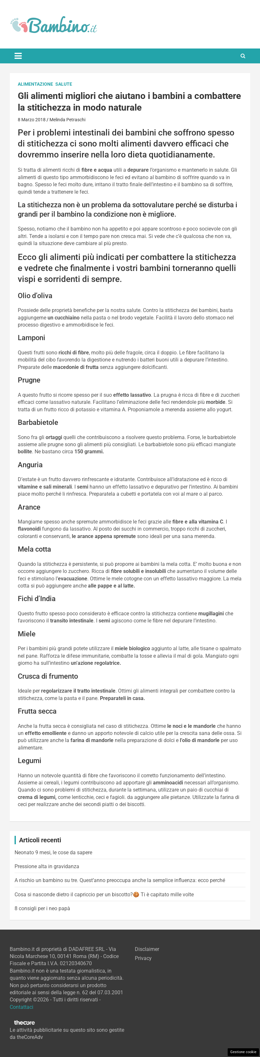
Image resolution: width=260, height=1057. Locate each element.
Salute (63, 84)
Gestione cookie (243, 1052)
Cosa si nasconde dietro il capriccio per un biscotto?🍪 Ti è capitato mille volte (104, 894)
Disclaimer (147, 949)
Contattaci (21, 1007)
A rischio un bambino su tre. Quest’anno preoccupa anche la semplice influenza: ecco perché (120, 880)
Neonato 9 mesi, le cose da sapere (53, 852)
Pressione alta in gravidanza (47, 866)
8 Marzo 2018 (32, 119)
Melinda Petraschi (67, 119)
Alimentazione (35, 84)
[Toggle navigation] (18, 56)
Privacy (143, 958)
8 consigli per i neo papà (42, 908)
